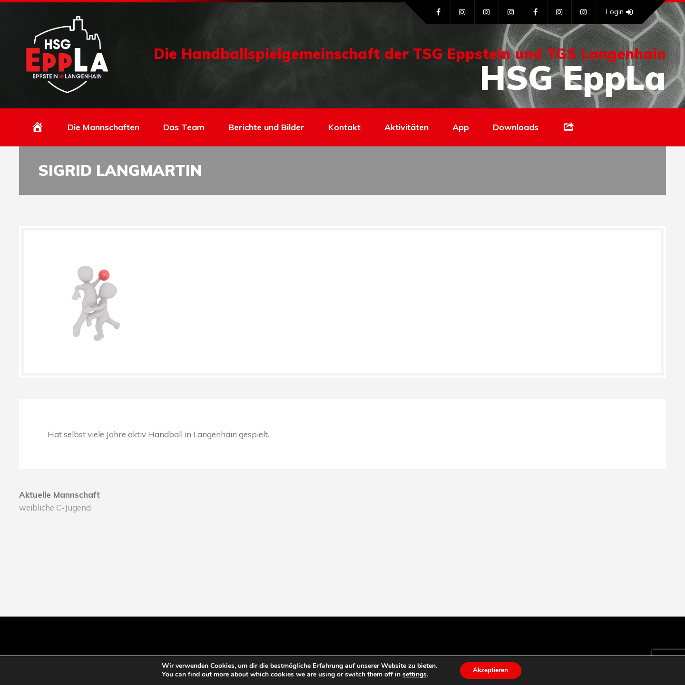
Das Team (184, 127)
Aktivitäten (406, 127)
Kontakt (344, 127)
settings (413, 674)
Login (619, 12)
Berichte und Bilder (266, 127)
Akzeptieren (490, 670)
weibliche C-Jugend (55, 507)
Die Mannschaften (103, 127)
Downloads (515, 127)
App (460, 127)
